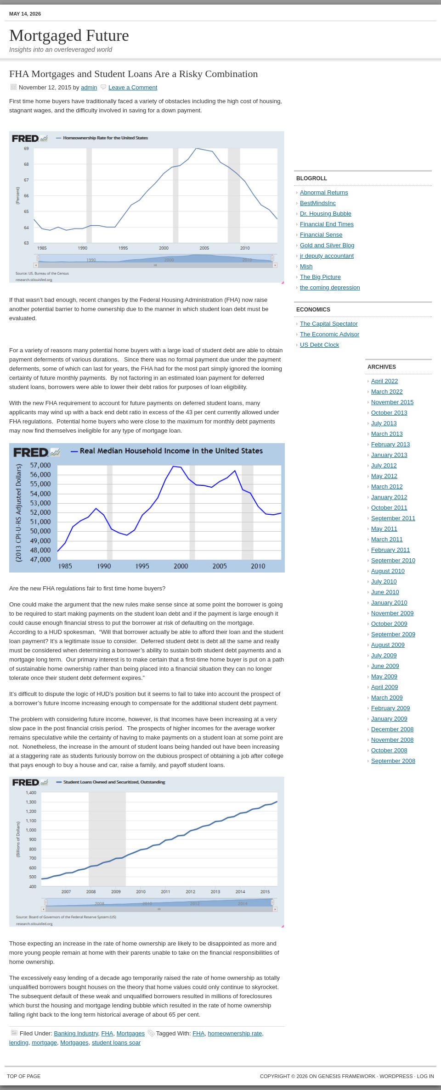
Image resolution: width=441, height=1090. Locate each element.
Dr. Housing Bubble (325, 213)
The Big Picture (320, 276)
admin (89, 87)
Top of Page (23, 1076)
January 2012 (389, 497)
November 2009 (392, 613)
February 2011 (390, 549)
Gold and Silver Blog (327, 245)
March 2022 (387, 391)
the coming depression (330, 287)
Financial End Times (327, 224)
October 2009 (389, 623)
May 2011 (384, 528)
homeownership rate (235, 1033)
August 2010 (388, 570)
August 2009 (388, 644)
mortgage (44, 1042)
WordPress (396, 1076)
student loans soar (116, 1042)
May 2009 (384, 676)
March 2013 (387, 433)
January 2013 (389, 454)
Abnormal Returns (324, 192)
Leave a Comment (132, 87)
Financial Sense (321, 234)
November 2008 (392, 739)
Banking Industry (76, 1033)
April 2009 (384, 687)
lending (18, 1042)
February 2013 (390, 444)
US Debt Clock (319, 344)
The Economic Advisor (329, 334)
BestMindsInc (318, 203)
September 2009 (393, 634)
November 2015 (392, 402)
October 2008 (389, 750)
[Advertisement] (350, 115)
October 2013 (389, 412)
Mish (306, 266)
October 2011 (389, 507)
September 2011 (393, 518)
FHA (107, 1033)
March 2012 (387, 486)
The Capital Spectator (329, 323)
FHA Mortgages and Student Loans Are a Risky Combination (133, 73)
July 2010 (384, 581)
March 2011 (387, 539)
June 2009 (385, 665)
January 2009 (389, 718)
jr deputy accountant (327, 255)
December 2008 (392, 729)
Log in (425, 1076)
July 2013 (384, 423)
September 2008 (393, 760)
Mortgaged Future (69, 35)
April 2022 (384, 381)
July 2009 (384, 655)
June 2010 (385, 592)
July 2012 (384, 465)
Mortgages (131, 1033)
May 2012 (384, 476)
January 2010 (389, 602)
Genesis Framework (347, 1076)
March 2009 (387, 697)
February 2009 (390, 708)
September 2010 (393, 560)
